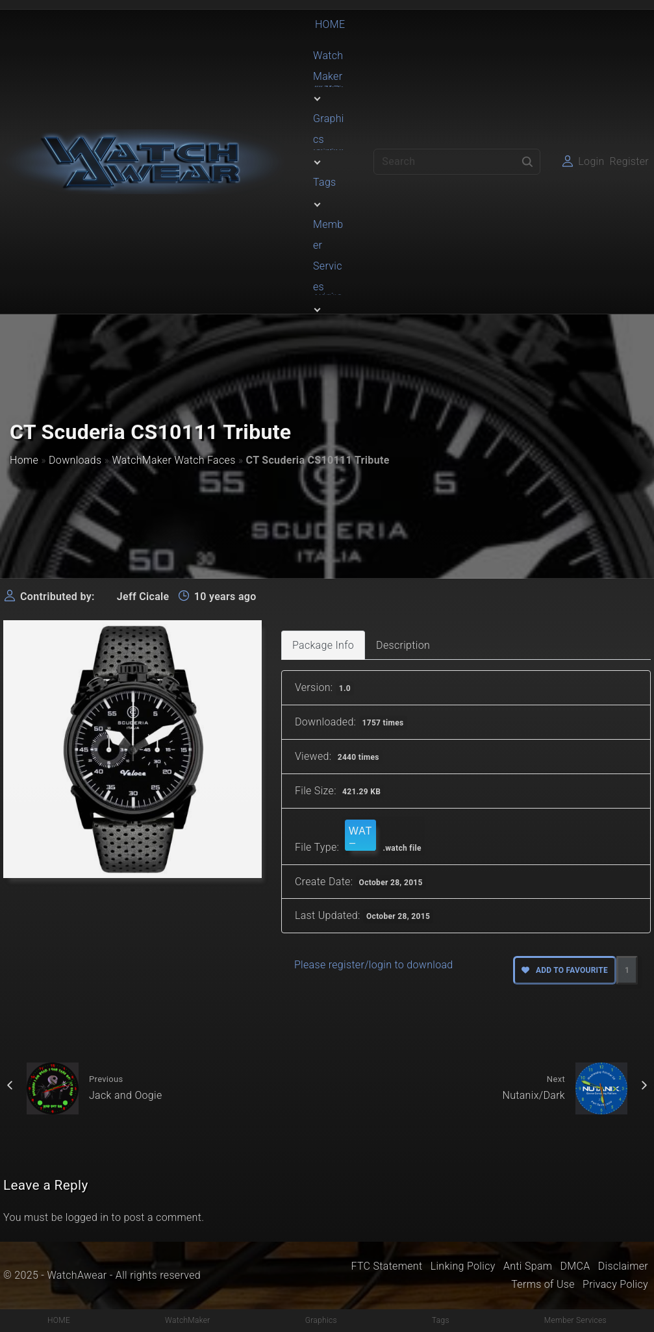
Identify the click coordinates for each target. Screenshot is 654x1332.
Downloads (75, 460)
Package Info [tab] (323, 645)
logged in (87, 1217)
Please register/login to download (373, 965)
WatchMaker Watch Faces (173, 460)
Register (629, 161)
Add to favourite (565, 970)
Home (24, 460)
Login (591, 161)
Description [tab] (403, 645)
